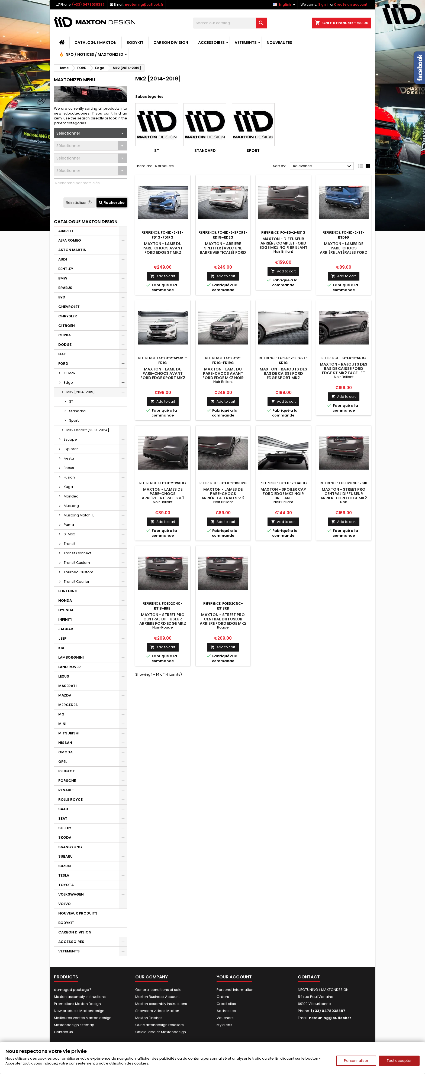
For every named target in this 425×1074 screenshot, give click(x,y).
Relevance (322, 166)
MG (61, 714)
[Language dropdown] (285, 4)
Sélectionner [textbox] (68, 133)
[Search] (230, 23)
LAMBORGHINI (71, 657)
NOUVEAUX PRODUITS (78, 913)
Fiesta (69, 458)
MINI (62, 723)
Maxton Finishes (149, 1017)
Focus (69, 467)
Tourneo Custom (78, 572)
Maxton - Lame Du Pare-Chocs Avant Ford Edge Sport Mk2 (162, 373)
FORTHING (68, 591)
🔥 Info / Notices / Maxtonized (91, 54)
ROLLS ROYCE (70, 799)
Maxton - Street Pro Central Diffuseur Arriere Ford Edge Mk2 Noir (343, 496)
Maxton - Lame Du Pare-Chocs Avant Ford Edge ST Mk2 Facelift (163, 250)
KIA (61, 647)
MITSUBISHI (68, 733)
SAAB (63, 809)
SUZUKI (64, 865)
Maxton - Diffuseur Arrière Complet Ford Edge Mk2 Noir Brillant (283, 243)
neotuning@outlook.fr (144, 4)
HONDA (65, 600)
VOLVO (64, 903)
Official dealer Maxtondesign (160, 1031)
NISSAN (65, 742)
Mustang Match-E (79, 515)
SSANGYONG (70, 847)
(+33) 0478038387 (88, 4)
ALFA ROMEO (69, 240)
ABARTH (65, 230)
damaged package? (72, 989)
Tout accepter (399, 1060)
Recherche (112, 202)
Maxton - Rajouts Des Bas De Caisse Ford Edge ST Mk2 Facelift (343, 369)
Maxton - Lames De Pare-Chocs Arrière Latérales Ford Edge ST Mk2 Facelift (344, 250)
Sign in (324, 4)
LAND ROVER (69, 666)
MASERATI (67, 685)
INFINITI (65, 619)
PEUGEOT (66, 771)
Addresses (226, 1010)
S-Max (69, 534)
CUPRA (64, 335)
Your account (234, 977)
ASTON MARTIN (72, 249)
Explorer (71, 448)
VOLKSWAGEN (71, 894)
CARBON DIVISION (170, 42)
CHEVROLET (69, 306)
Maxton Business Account (157, 996)
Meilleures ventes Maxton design (82, 1017)
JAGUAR (65, 629)
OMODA (65, 752)
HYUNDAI (66, 610)
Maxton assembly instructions (80, 996)
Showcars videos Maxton (157, 1010)
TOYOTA (66, 884)
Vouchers (225, 1017)
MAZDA (64, 695)
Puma (69, 524)
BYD (61, 297)
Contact (309, 977)
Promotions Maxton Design (77, 1003)
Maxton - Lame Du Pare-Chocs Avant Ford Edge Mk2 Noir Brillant (223, 375)
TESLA (63, 875)
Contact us (63, 1031)
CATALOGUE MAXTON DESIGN (85, 222)
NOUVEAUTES (279, 42)
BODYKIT (135, 42)
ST (71, 401)
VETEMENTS (246, 42)
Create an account (351, 4)
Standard (77, 411)
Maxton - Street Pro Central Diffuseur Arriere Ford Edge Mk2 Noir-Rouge (162, 621)
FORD (63, 363)
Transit (69, 543)
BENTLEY (65, 268)
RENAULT (66, 790)
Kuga (68, 486)
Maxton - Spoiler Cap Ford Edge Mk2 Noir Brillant (283, 494)
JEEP (62, 638)
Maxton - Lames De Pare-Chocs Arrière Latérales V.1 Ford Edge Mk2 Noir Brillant (163, 498)
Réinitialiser (79, 202)
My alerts (224, 1024)
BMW (62, 278)
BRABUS (65, 287)
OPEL (62, 761)
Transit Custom (77, 562)
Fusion (69, 477)
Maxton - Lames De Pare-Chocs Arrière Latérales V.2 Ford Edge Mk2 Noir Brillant (222, 498)
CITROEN (66, 325)
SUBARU (65, 856)
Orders (223, 996)
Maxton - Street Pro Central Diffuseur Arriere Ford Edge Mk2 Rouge (223, 621)
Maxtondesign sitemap (74, 1024)
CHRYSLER (67, 316)
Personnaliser (356, 1060)
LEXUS (63, 676)
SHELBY (64, 828)
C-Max (69, 373)
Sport (74, 420)
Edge (68, 382)
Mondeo (71, 496)
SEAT (62, 818)
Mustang (71, 505)
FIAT (62, 354)
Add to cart (162, 276)
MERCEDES (68, 704)
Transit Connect (77, 553)
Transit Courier (76, 581)
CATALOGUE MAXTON (96, 42)
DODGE (65, 344)
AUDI (62, 259)
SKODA (64, 837)
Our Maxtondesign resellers (159, 1024)
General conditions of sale (158, 989)
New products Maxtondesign (79, 1010)
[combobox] (90, 133)
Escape (70, 439)
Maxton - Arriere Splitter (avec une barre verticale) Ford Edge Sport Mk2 (223, 250)
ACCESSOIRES (211, 42)
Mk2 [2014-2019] (80, 392)
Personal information (235, 989)
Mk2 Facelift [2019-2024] (87, 429)
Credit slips (226, 1003)
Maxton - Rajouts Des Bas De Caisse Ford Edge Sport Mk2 (283, 373)
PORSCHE (67, 780)
